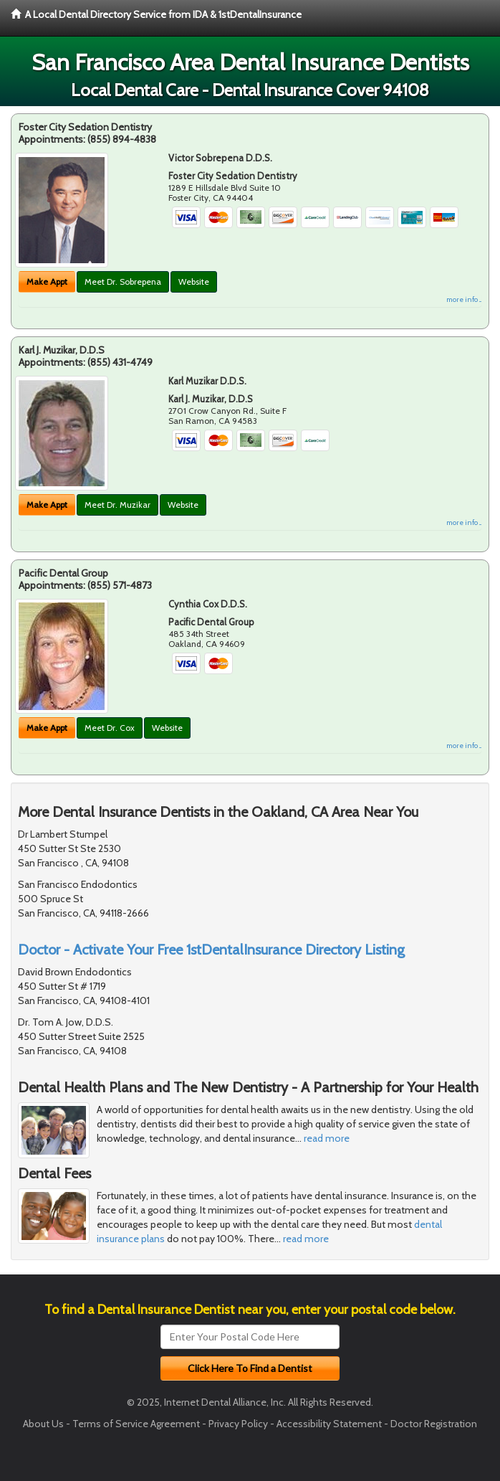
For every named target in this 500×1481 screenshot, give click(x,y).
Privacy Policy (238, 1423)
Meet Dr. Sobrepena (123, 281)
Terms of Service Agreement (136, 1423)
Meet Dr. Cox (110, 727)
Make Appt (47, 281)
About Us (43, 1423)
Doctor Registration (433, 1423)
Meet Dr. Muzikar (117, 504)
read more (327, 1138)
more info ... (463, 299)
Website (193, 281)
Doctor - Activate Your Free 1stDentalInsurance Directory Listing (211, 949)
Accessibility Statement (329, 1423)
